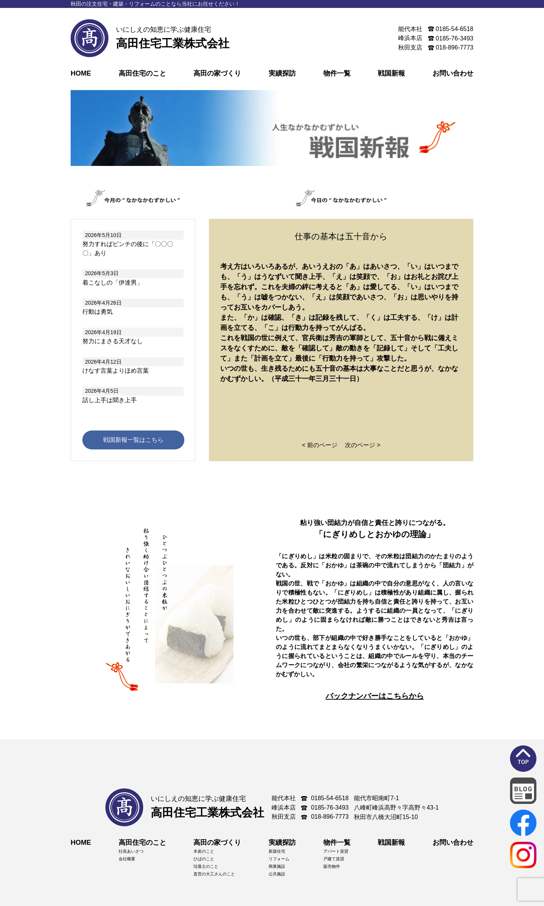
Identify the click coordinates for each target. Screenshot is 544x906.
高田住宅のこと (142, 73)
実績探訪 (282, 73)
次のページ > (362, 445)
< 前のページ (319, 445)
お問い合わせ (453, 73)
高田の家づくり (217, 73)
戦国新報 (391, 73)
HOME (81, 73)
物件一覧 (337, 73)
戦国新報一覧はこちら (133, 440)
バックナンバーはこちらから (375, 696)
